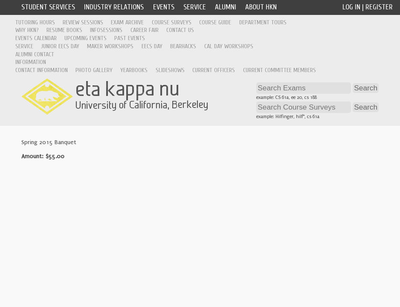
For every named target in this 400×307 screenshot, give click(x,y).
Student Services (48, 7)
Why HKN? (27, 30)
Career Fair (144, 30)
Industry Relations (114, 7)
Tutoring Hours (35, 22)
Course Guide (215, 22)
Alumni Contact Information (34, 58)
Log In (351, 7)
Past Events (129, 38)
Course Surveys (171, 22)
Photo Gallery (94, 70)
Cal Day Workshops (228, 46)
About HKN (261, 7)
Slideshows (170, 70)
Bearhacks (183, 46)
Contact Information (41, 70)
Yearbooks (134, 70)
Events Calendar (36, 38)
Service (194, 7)
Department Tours (263, 22)
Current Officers (213, 70)
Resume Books (64, 30)
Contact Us (180, 30)
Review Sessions (83, 22)
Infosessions (106, 30)
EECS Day (152, 46)
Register (379, 7)
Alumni (225, 7)
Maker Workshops (110, 46)
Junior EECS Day (60, 46)
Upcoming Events (85, 38)
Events (163, 7)
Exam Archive (127, 22)
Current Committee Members (279, 70)
